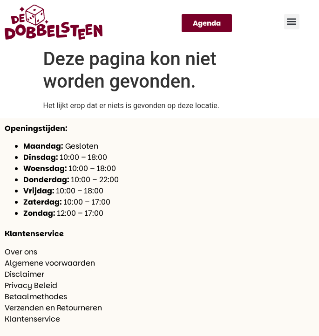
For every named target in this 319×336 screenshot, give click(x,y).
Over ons (21, 252)
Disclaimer (24, 274)
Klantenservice (32, 319)
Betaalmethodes (36, 296)
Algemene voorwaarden (50, 263)
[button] (291, 21)
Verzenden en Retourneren (53, 307)
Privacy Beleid (31, 285)
